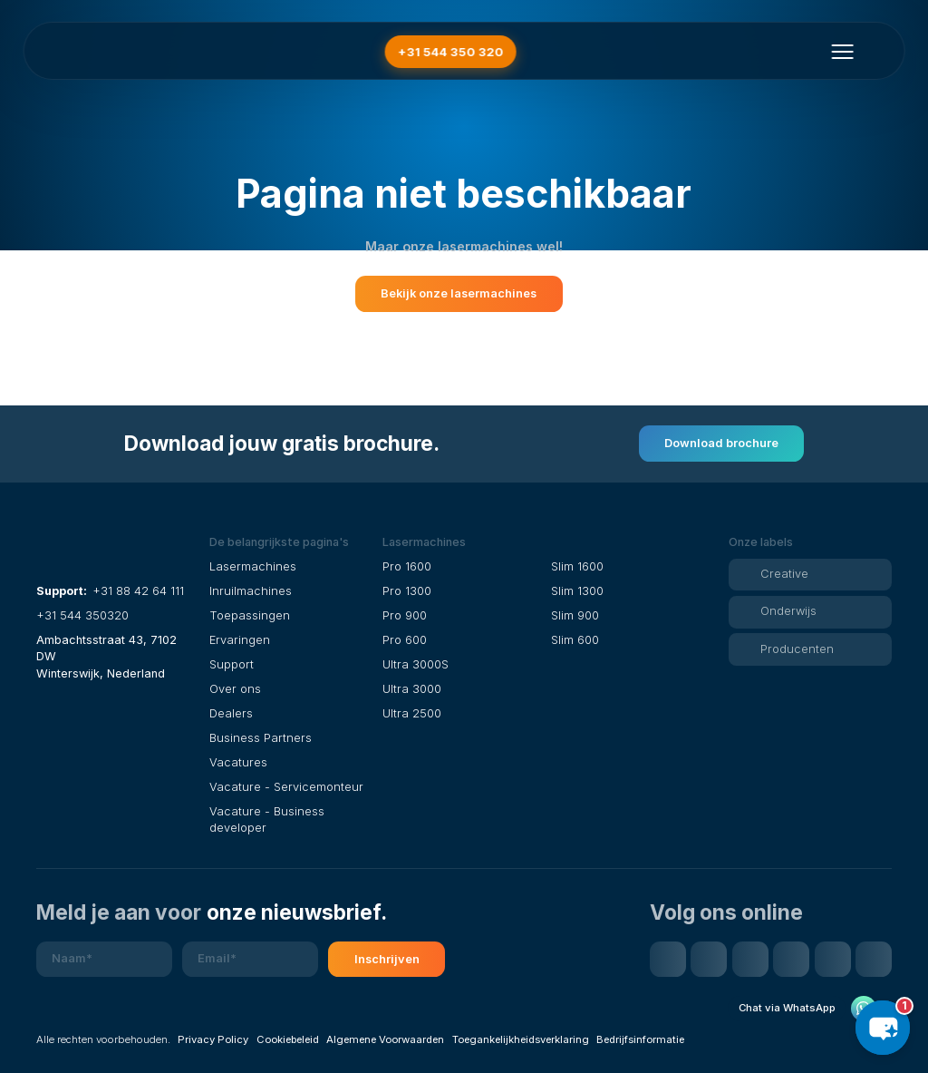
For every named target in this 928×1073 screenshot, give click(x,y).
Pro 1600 (406, 566)
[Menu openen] (841, 51)
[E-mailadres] (250, 959)
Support (231, 664)
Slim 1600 (577, 566)
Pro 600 (404, 640)
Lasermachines (252, 566)
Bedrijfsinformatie (640, 1039)
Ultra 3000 (411, 689)
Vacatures (238, 762)
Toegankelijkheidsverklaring (520, 1039)
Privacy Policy (213, 1039)
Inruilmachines (250, 591)
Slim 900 (575, 615)
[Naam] (104, 959)
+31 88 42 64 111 (138, 591)
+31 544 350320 (82, 615)
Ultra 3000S (415, 664)
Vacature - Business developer (266, 819)
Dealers (231, 713)
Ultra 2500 (411, 713)
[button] (290, 542)
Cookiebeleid (287, 1039)
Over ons (235, 689)
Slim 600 (575, 640)
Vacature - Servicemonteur (286, 787)
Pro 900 (404, 615)
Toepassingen (249, 615)
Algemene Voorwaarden (385, 1039)
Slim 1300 (577, 591)
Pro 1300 (406, 591)
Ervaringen (239, 640)
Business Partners (260, 738)
